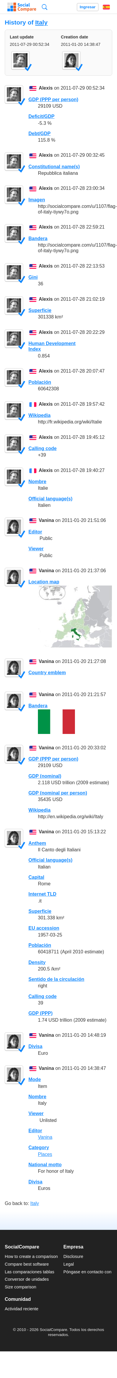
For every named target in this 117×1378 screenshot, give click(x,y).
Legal (68, 1264)
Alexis (46, 88)
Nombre (37, 481)
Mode (34, 1079)
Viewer (36, 548)
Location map (43, 581)
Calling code (42, 448)
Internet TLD (42, 894)
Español (106, 7)
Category (38, 1147)
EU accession (43, 928)
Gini (33, 277)
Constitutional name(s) (54, 166)
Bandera (37, 238)
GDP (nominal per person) (57, 792)
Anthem (37, 843)
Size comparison (20, 1287)
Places (45, 1154)
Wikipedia (39, 415)
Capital (36, 877)
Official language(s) (50, 498)
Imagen (36, 199)
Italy (41, 22)
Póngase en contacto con (87, 1271)
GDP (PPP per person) (53, 99)
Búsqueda (44, 7)
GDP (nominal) (44, 776)
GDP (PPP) (40, 1013)
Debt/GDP (39, 133)
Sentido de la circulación (56, 979)
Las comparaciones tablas (29, 1271)
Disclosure (73, 1256)
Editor (35, 531)
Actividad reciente (22, 1308)
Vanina (46, 520)
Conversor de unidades (27, 1279)
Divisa (35, 1046)
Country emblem (47, 672)
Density (37, 962)
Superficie (39, 310)
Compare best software (27, 1264)
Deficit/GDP (41, 116)
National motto (45, 1164)
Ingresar (88, 7)
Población (39, 382)
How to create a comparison (31, 1256)
